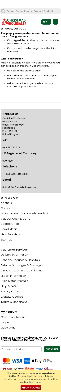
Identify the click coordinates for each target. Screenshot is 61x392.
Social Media (9, 229)
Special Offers (10, 224)
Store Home (14, 86)
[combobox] (31, 11)
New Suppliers (10, 234)
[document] (31, 381)
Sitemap (6, 239)
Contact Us (8, 208)
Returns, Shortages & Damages (22, 265)
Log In (5, 322)
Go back (12, 70)
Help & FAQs (9, 286)
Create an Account (13, 317)
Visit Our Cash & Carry (15, 219)
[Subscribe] (52, 349)
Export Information (13, 276)
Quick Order (9, 327)
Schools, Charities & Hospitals (20, 260)
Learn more (35, 382)
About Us (7, 203)
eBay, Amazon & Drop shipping (22, 270)
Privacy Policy (10, 291)
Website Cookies (12, 297)
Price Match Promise (14, 281)
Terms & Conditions (14, 302)
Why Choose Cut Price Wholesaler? (24, 213)
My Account (29, 86)
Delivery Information (14, 255)
